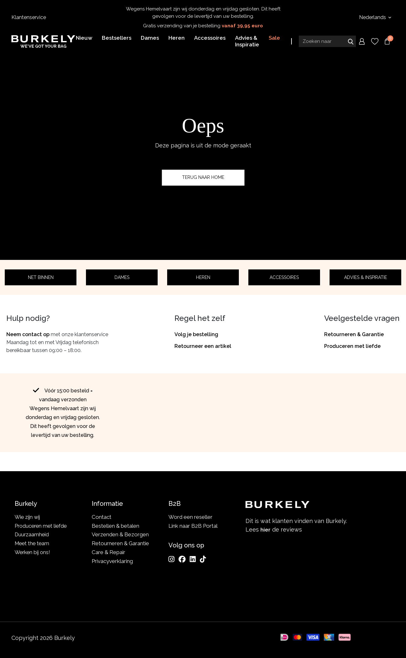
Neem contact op (27, 334)
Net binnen (41, 277)
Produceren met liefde (352, 346)
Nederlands (373, 17)
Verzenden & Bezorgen (120, 534)
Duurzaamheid (32, 534)
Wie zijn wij (28, 517)
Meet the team (33, 543)
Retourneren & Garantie (354, 334)
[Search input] (327, 42)
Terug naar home (203, 177)
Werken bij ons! (33, 552)
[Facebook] (182, 559)
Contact (101, 517)
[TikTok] (203, 559)
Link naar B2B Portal (193, 526)
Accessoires (284, 277)
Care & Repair (108, 552)
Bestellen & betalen (115, 526)
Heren (203, 277)
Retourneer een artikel (202, 346)
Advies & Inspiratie (365, 277)
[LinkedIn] (193, 559)
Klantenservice (28, 17)
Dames (122, 277)
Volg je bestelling (196, 334)
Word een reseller (190, 517)
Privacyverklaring (112, 561)
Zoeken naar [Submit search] (350, 42)
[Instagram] (171, 559)
